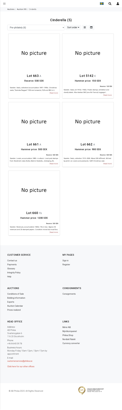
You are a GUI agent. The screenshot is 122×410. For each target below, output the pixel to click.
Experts (10, 302)
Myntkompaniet (70, 331)
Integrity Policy (14, 272)
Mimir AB (67, 327)
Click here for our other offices (20, 366)
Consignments (69, 294)
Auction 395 (22, 9)
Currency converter (71, 343)
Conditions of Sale (15, 294)
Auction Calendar (15, 306)
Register (66, 264)
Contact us (12, 260)
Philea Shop (68, 335)
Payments (12, 264)
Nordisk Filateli (69, 339)
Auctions (10, 9)
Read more (54, 93)
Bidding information (16, 298)
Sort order (73, 27)
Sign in (66, 260)
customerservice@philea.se (19, 361)
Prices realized (14, 310)
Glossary (11, 268)
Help (9, 276)
